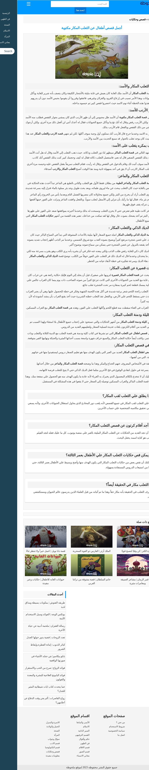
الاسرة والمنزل (36, 722)
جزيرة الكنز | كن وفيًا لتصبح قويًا (120, 551)
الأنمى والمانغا (65, 722)
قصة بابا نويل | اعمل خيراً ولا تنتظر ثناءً (28, 551)
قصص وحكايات (120, 19)
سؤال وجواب (37, 739)
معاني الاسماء (66, 756)
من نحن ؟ (103, 722)
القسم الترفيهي (65, 735)
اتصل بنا (104, 735)
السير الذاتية (66, 731)
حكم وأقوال (67, 739)
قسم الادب (38, 743)
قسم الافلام (67, 747)
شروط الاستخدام (100, 726)
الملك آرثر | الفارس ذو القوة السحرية (75, 551)
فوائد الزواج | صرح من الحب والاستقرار (28, 668)
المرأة (39, 735)
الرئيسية (135, 19)
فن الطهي (67, 743)
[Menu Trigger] (11, 3)
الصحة (39, 731)
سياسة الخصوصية (99, 731)
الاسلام (69, 726)
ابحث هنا (63, 10)
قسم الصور (67, 751)
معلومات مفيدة (36, 756)
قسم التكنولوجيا (35, 747)
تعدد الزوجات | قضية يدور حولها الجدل (28, 637)
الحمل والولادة (36, 726)
